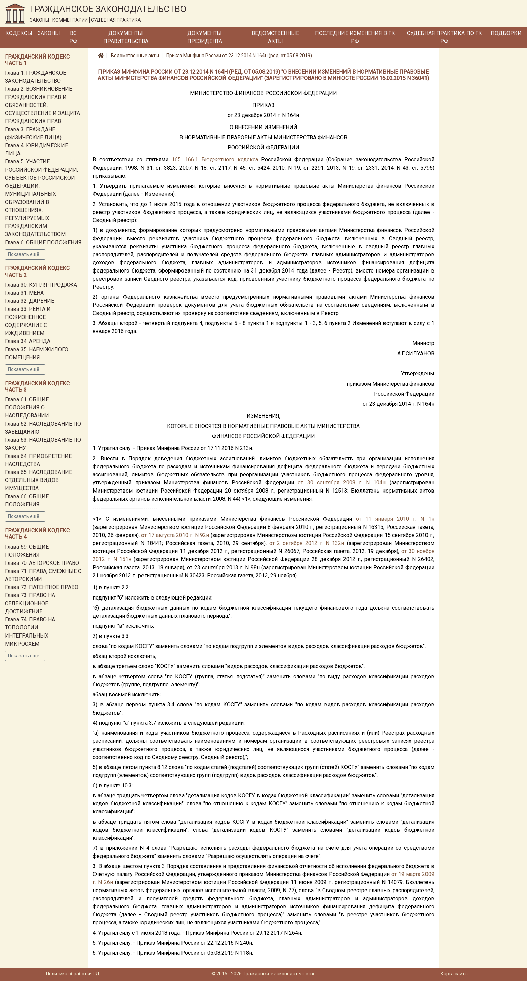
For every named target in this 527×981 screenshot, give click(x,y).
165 (176, 159)
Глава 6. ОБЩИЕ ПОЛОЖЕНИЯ (43, 242)
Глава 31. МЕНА (24, 293)
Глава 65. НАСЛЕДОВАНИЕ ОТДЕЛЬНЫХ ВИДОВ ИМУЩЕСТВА (38, 480)
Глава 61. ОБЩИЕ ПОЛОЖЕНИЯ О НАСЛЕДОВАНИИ (27, 407)
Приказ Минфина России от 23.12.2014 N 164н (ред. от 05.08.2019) (239, 55)
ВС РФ (73, 37)
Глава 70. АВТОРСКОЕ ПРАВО (42, 563)
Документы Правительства (125, 37)
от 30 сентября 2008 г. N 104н (342, 482)
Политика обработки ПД (73, 973)
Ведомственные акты (275, 37)
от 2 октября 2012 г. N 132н (306, 543)
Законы (49, 33)
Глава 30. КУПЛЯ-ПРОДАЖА (41, 285)
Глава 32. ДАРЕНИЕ (29, 301)
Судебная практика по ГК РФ (444, 37)
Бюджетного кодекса (229, 159)
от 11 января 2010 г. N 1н (395, 519)
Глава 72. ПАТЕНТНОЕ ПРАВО (41, 587)
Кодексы (18, 33)
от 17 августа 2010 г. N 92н (175, 535)
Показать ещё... (25, 254)
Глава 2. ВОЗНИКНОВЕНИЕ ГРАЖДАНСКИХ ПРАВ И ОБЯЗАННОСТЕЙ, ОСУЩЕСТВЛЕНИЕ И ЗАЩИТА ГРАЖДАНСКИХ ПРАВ (42, 105)
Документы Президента (204, 37)
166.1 (191, 159)
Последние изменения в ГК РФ (355, 37)
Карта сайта (454, 973)
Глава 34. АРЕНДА (27, 341)
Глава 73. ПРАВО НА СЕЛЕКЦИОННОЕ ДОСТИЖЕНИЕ (30, 603)
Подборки (506, 33)
